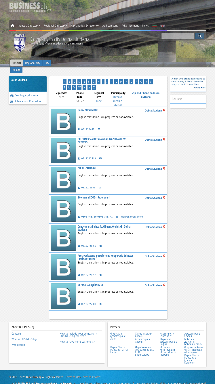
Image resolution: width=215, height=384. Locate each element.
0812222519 (87, 147)
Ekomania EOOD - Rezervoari (94, 186)
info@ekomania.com (130, 205)
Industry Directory (29, 25)
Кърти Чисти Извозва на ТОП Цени (119, 336)
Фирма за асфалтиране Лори (118, 324)
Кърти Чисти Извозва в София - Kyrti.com (191, 345)
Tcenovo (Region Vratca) (117, 89)
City (47, 62)
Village (58, 62)
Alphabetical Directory (85, 25)
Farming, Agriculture (24, 90)
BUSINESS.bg (33, 363)
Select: (17, 62)
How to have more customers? (77, 329)
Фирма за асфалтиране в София (168, 329)
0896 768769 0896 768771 (95, 205)
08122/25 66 (87, 234)
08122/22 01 (87, 292)
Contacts (16, 322)
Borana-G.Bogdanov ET (90, 273)
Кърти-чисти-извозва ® (167, 323)
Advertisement (130, 25)
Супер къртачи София (143, 323)
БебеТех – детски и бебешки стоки (193, 329)
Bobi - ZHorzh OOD (88, 99)
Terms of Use (72, 363)
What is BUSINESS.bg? (24, 327)
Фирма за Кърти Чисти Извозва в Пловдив (193, 336)
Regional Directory (55, 25)
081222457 (86, 118)
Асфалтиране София (192, 323)
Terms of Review (90, 363)
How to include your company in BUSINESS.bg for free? (78, 323)
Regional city (32, 62)
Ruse (99, 89)
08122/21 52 (87, 263)
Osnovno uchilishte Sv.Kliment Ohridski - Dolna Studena (104, 216)
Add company (110, 25)
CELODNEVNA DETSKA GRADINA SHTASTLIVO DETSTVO (102, 129)
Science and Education (25, 96)
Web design (18, 332)
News (145, 25)
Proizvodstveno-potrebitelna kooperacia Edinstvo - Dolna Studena (106, 246)
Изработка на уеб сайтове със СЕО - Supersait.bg (144, 338)
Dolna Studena (19, 74)
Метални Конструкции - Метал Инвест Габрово (168, 338)
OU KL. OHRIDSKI (87, 157)
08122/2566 (86, 176)
